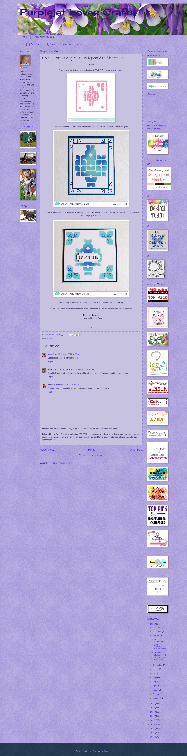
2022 (152, 624)
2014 (152, 733)
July (154, 673)
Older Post (136, 449)
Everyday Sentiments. (93, 215)
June (155, 677)
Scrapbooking (65, 44)
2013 (152, 737)
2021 (152, 704)
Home (25, 37)
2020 (152, 708)
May (155, 682)
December (157, 627)
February (157, 694)
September (158, 665)
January (156, 698)
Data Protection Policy (43, 37)
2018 (152, 716)
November (157, 631)
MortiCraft (52, 354)
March (155, 690)
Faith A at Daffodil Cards (59, 369)
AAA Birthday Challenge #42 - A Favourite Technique (159, 656)
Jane (24, 67)
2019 (152, 712)
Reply (50, 361)
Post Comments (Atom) (62, 463)
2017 (152, 720)
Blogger (107, 751)
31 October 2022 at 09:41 (69, 354)
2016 (152, 724)
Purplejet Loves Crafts (78, 12)
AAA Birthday (32, 44)
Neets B (51, 385)
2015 (152, 728)
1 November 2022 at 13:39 (82, 369)
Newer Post (47, 449)
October (156, 636)
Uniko (78, 44)
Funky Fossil (49, 44)
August (156, 669)
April (155, 686)
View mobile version (91, 455)
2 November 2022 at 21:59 (67, 385)
